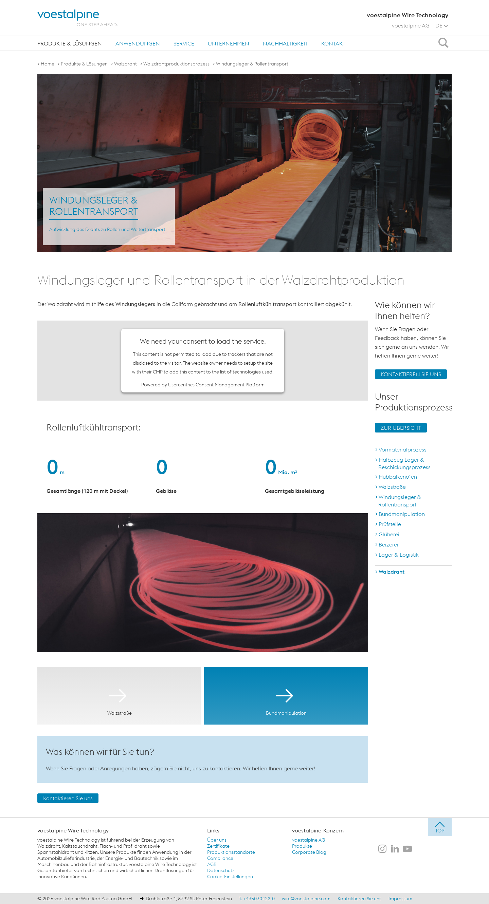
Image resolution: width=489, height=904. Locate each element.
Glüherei (389, 534)
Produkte (302, 846)
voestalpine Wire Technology (73, 830)
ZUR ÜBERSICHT (401, 427)
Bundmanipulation (402, 514)
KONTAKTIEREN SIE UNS (411, 374)
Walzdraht (125, 64)
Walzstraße (392, 486)
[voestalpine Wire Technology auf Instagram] (382, 849)
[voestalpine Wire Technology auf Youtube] (407, 849)
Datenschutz (221, 870)
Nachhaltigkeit (285, 43)
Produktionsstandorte (231, 852)
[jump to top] (440, 827)
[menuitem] (70, 43)
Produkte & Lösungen (69, 43)
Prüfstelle (390, 524)
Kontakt (333, 43)
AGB (212, 864)
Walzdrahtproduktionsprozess (176, 64)
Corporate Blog (309, 852)
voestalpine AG (411, 25)
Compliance (220, 858)
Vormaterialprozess (403, 449)
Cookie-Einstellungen (230, 876)
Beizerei (388, 544)
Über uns (217, 840)
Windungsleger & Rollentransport (252, 64)
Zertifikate (218, 846)
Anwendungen (137, 43)
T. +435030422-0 (257, 899)
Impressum (400, 899)
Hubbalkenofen (398, 476)
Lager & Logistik (399, 554)
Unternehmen (228, 43)
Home (47, 64)
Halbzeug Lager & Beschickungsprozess (404, 463)
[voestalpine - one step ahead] (77, 17)
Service (184, 43)
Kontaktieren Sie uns (68, 798)
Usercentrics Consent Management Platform (216, 385)
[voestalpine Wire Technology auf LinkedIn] (395, 849)
